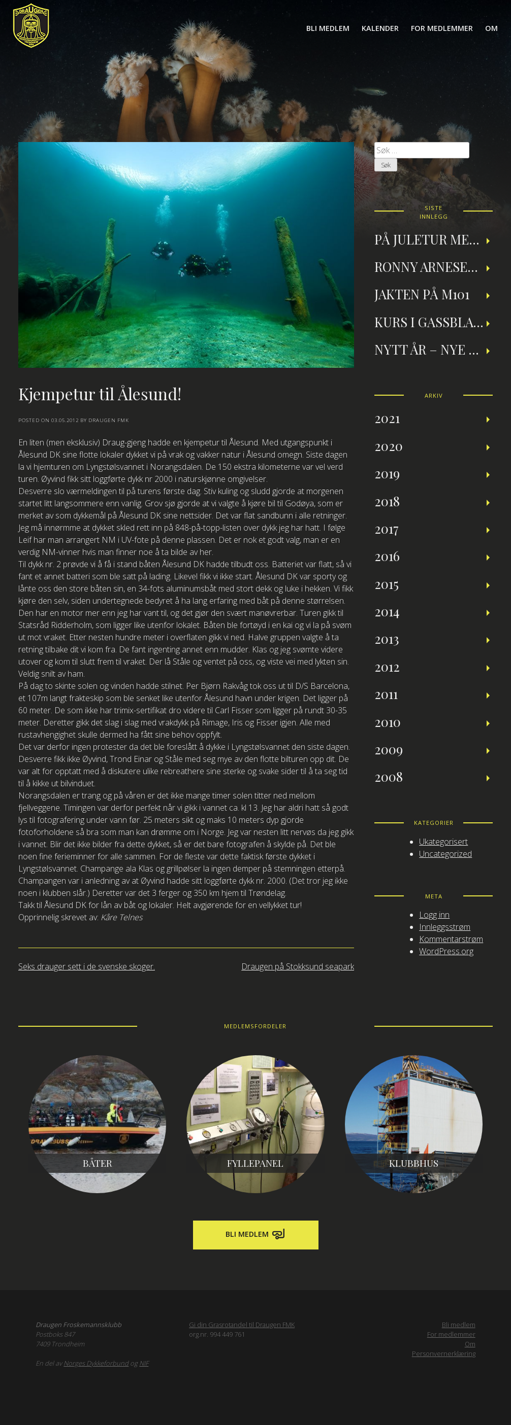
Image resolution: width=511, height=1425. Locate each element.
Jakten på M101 (421, 293)
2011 (386, 693)
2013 (386, 638)
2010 (387, 721)
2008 (388, 776)
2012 (387, 666)
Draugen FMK (108, 420)
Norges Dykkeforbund (96, 1363)
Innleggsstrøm (444, 926)
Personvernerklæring (443, 1353)
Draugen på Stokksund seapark (297, 966)
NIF (143, 1363)
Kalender (380, 28)
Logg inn (434, 914)
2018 (387, 500)
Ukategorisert (443, 841)
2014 (387, 610)
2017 (386, 528)
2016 (387, 555)
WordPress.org (446, 951)
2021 (387, 417)
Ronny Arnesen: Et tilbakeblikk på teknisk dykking (433, 266)
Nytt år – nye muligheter (433, 349)
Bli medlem (327, 28)
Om (491, 28)
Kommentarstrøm (451, 939)
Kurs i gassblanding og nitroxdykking (433, 321)
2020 (388, 445)
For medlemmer (442, 28)
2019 (387, 472)
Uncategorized (445, 853)
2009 (388, 748)
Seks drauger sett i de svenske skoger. (86, 966)
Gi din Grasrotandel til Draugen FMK (242, 1324)
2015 (386, 583)
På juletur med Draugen (433, 239)
